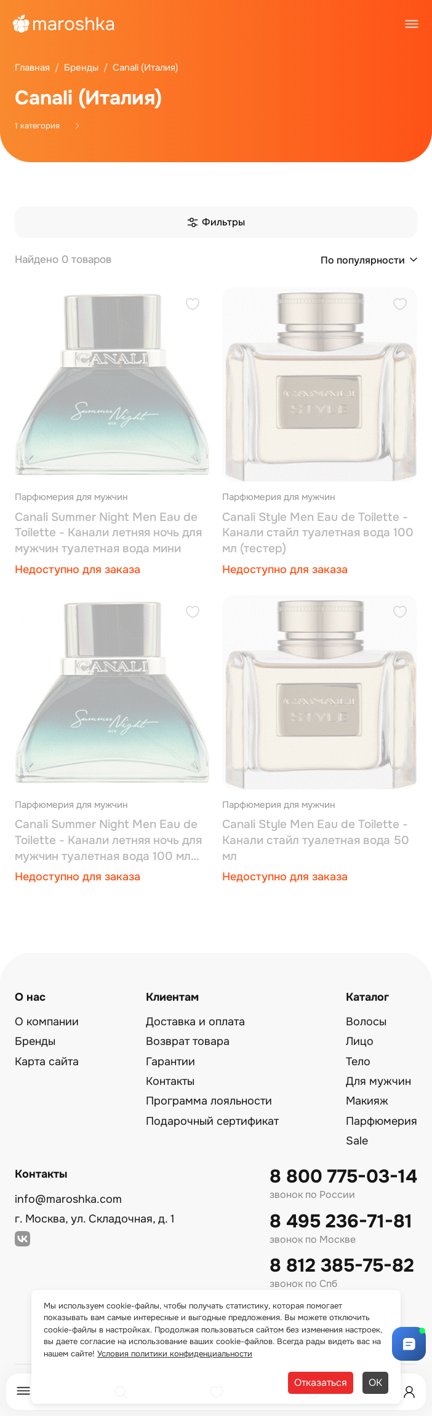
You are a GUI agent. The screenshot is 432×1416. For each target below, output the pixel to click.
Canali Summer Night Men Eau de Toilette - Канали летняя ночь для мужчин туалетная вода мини (108, 533)
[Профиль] (409, 1392)
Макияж (367, 1101)
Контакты (170, 1081)
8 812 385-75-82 (342, 1266)
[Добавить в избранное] (192, 306)
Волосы (366, 1021)
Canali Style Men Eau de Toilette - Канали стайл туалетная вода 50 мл (315, 840)
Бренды (35, 1041)
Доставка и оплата (195, 1021)
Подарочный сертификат (212, 1121)
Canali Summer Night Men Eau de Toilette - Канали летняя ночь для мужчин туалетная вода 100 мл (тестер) (108, 840)
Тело (358, 1061)
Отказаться (320, 1382)
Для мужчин (378, 1081)
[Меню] (23, 1392)
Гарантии (170, 1061)
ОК (375, 1382)
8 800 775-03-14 (343, 1177)
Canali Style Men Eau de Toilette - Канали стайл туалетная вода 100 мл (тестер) (318, 533)
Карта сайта (47, 1061)
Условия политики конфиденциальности (174, 1353)
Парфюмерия (381, 1121)
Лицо (360, 1041)
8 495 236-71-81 (341, 1221)
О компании (47, 1021)
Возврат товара (188, 1041)
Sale (357, 1141)
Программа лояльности (209, 1101)
